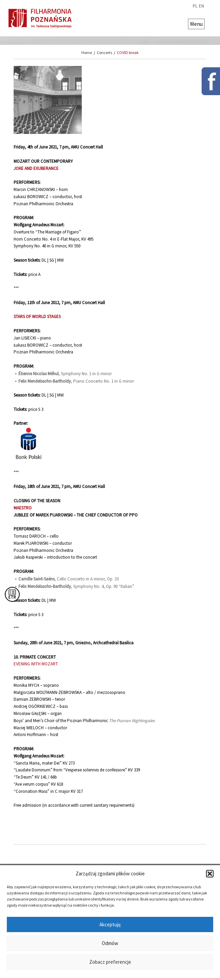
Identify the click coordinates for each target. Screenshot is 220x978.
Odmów (110, 943)
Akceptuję (110, 924)
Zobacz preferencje (110, 962)
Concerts (104, 52)
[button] (209, 873)
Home (86, 52)
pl (195, 6)
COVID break (128, 52)
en (201, 6)
